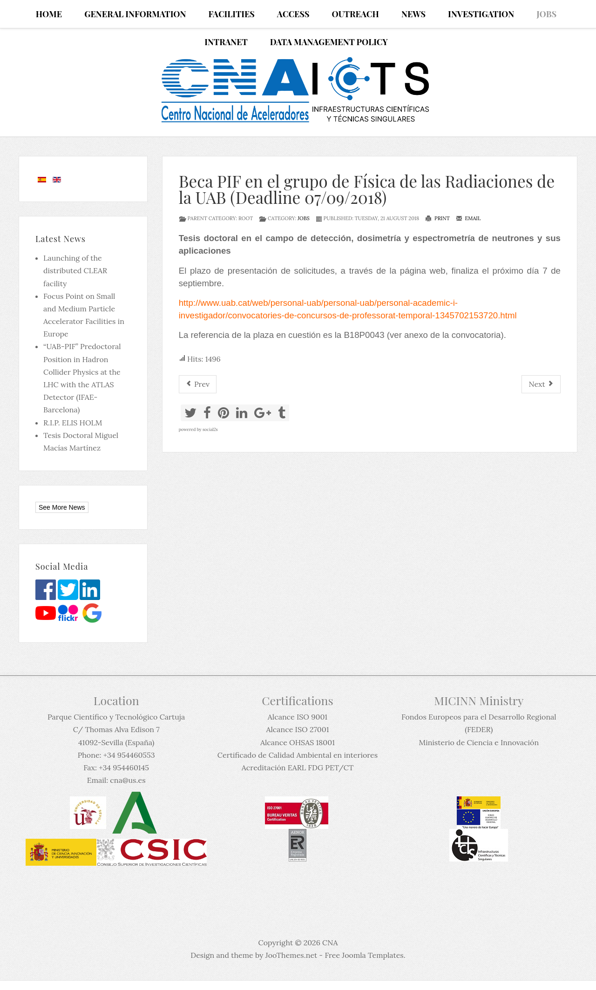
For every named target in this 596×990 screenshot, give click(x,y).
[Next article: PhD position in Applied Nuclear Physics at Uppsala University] (541, 384)
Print (437, 218)
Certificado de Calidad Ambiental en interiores (297, 755)
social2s (210, 429)
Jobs (304, 218)
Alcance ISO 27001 (297, 729)
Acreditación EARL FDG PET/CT (297, 767)
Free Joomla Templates (364, 955)
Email (468, 218)
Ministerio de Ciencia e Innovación (479, 742)
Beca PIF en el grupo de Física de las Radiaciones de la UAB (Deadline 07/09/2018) (367, 189)
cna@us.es (127, 780)
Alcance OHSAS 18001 (297, 742)
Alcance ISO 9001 (297, 716)
